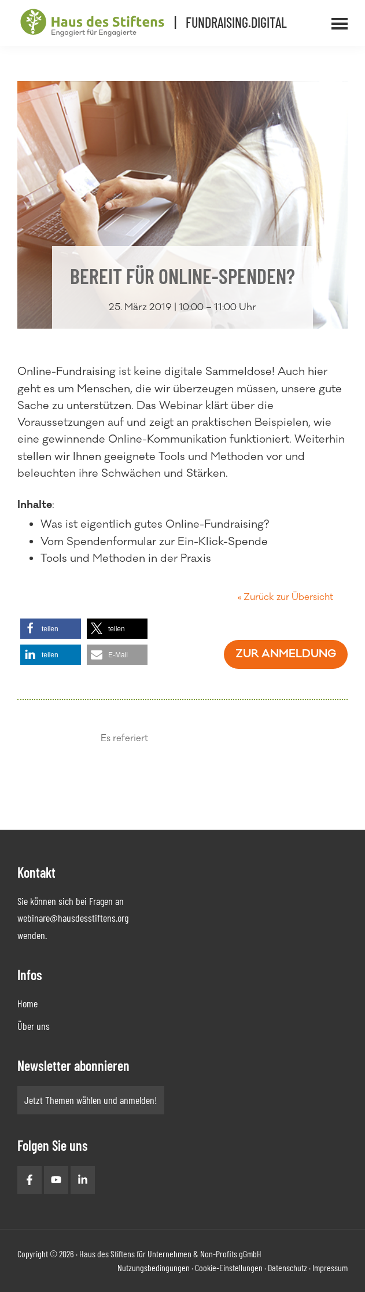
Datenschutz (287, 1267)
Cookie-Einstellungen (229, 1267)
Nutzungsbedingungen (153, 1267)
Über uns (33, 1025)
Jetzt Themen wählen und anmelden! (90, 1100)
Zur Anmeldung (285, 654)
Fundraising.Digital (236, 22)
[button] (50, 629)
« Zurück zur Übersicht (285, 597)
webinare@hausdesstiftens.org (72, 917)
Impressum (330, 1267)
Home (27, 1003)
